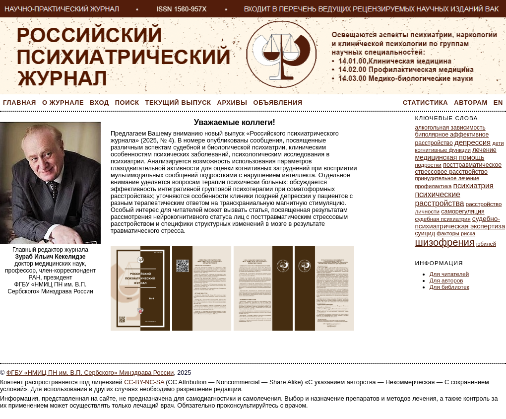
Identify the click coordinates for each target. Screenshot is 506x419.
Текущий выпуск (178, 102)
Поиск (127, 102)
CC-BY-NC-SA (144, 382)
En (498, 102)
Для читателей (449, 274)
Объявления (278, 102)
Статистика (425, 102)
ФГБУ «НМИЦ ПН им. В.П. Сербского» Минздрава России (90, 372)
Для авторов (446, 280)
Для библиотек (449, 286)
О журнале (63, 102)
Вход (99, 102)
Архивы (232, 102)
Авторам (471, 102)
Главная (19, 102)
